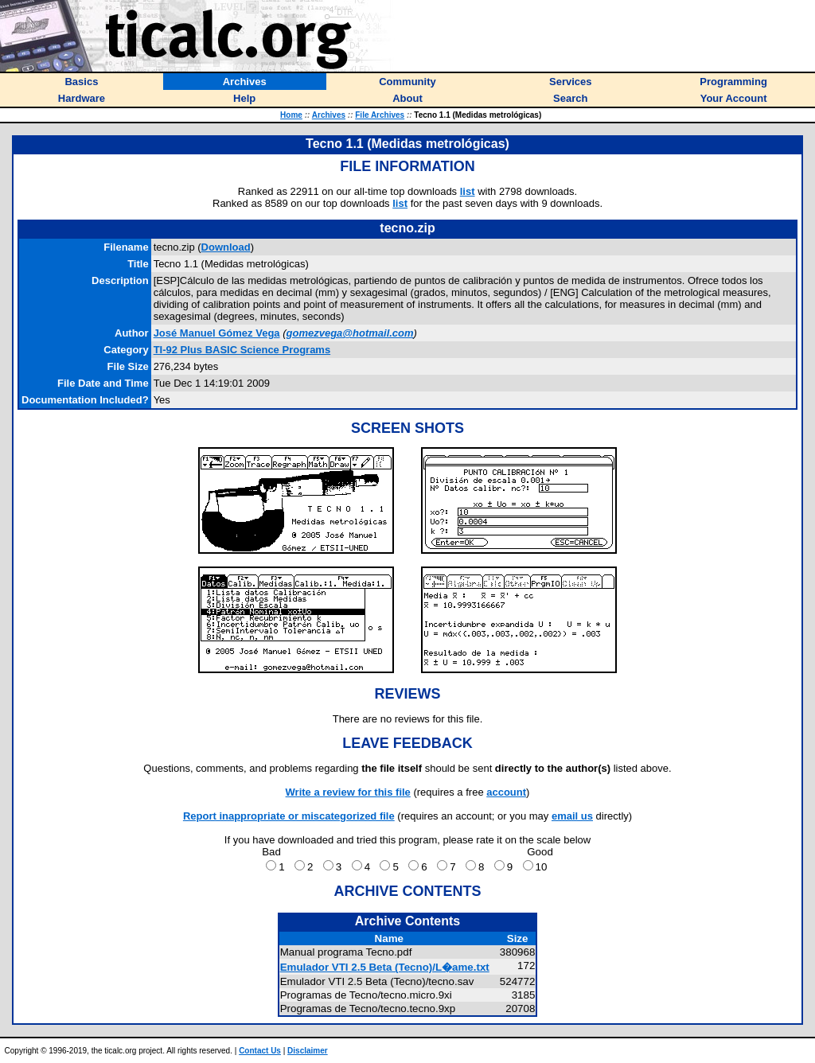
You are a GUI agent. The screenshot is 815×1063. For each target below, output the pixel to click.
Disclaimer (307, 1050)
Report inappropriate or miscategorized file (289, 816)
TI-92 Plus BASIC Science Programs (242, 350)
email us (572, 816)
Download (226, 247)
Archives (328, 115)
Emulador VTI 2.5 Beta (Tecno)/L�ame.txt (384, 967)
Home (291, 115)
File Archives (379, 115)
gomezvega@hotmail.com (350, 333)
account (506, 792)
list (467, 191)
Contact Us (260, 1050)
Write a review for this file (348, 792)
